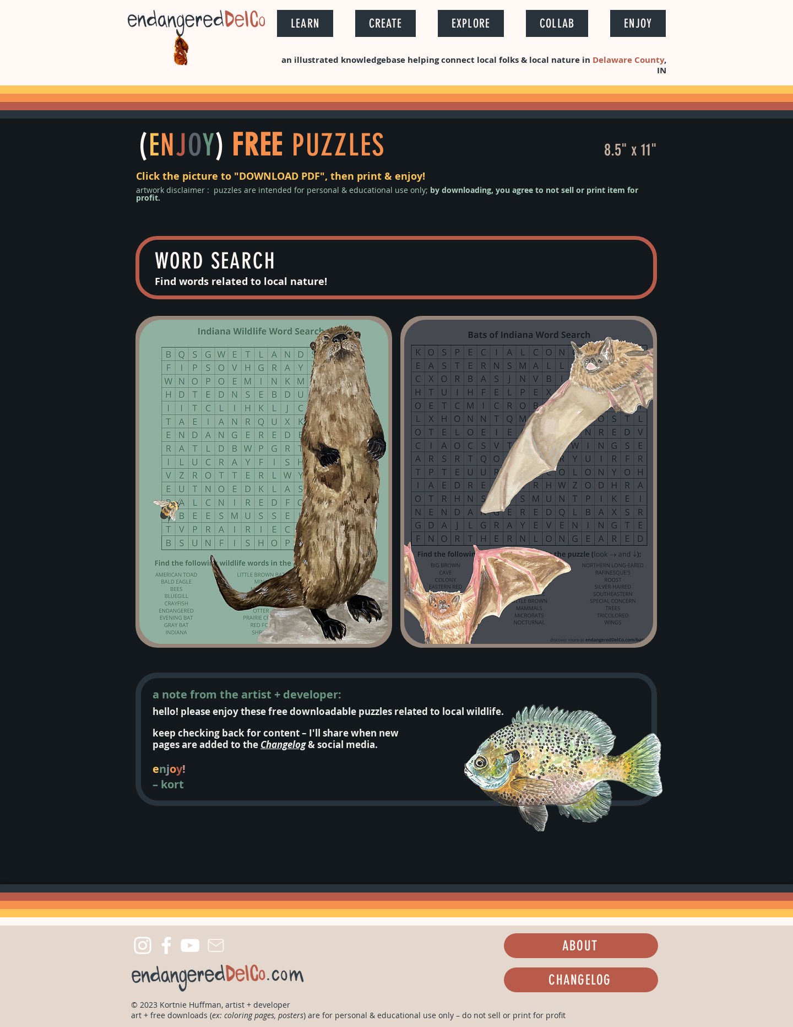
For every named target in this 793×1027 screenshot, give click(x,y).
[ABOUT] (581, 945)
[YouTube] (190, 945)
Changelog (283, 744)
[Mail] (215, 945)
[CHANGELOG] (581, 979)
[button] (305, 23)
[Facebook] (166, 945)
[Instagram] (142, 945)
